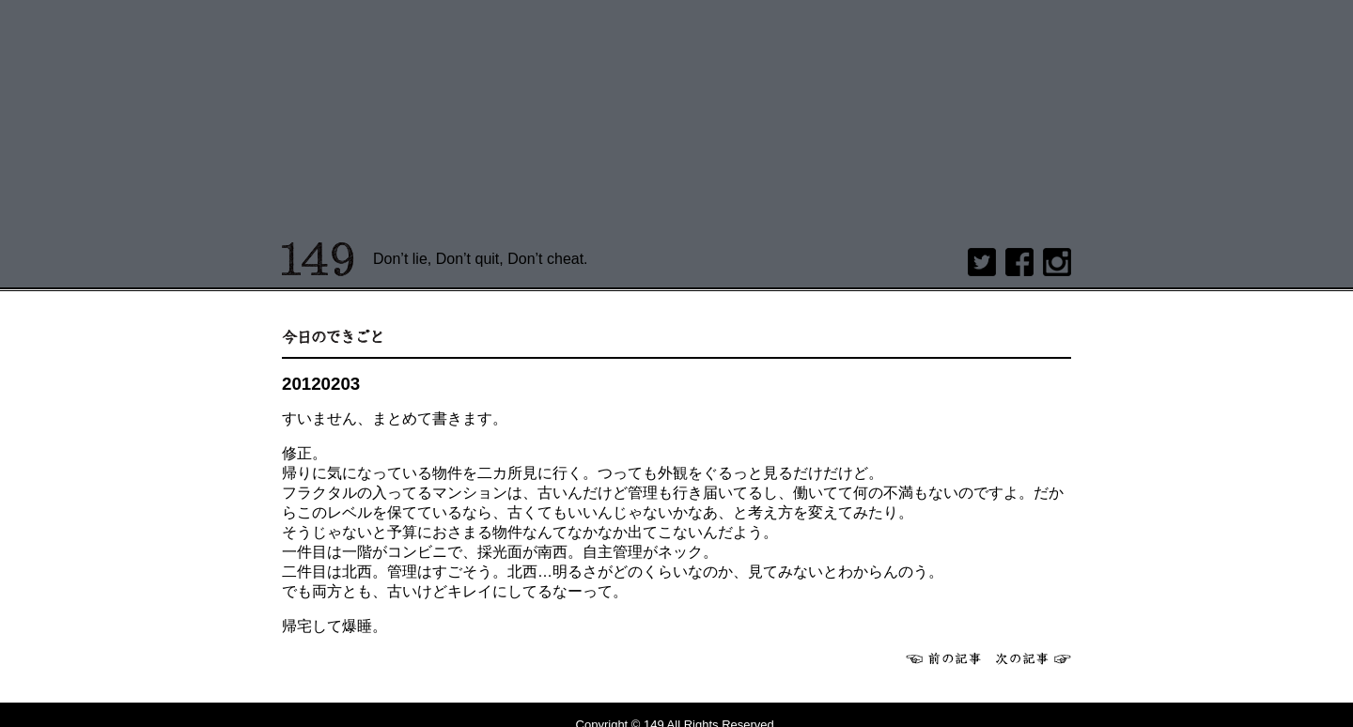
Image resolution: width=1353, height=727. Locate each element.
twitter (982, 262)
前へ (943, 658)
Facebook (1019, 262)
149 (318, 259)
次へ (1033, 658)
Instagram (1057, 262)
